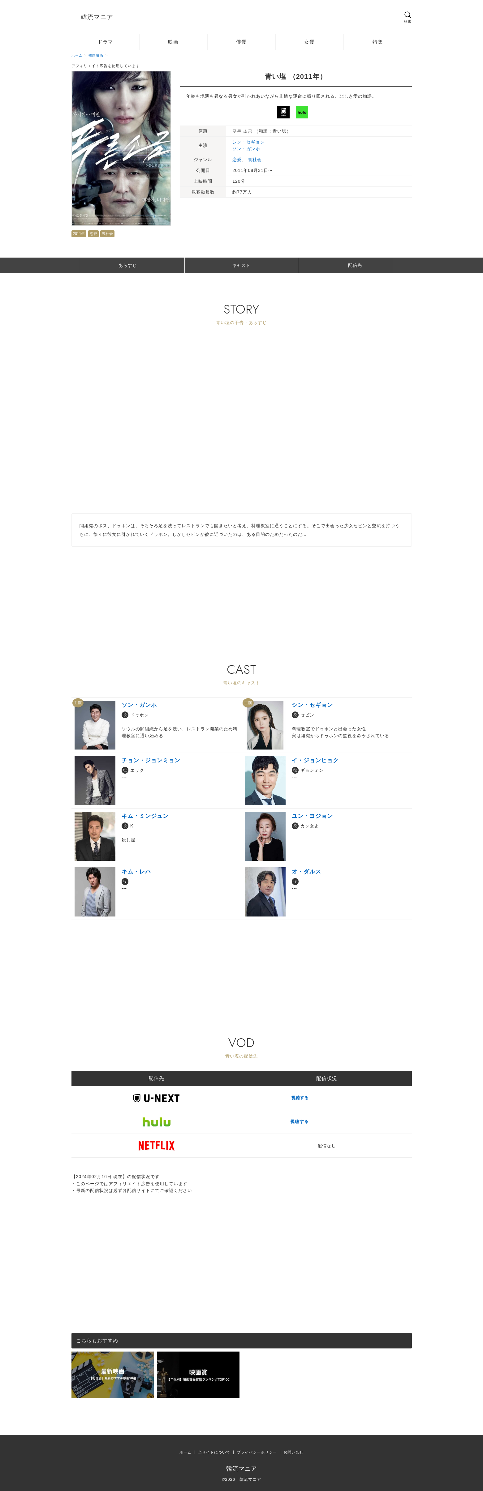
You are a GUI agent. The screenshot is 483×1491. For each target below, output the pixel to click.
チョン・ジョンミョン (151, 760)
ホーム (185, 1452)
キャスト (241, 265)
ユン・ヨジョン (312, 816)
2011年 (79, 234)
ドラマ (105, 42)
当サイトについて (214, 1452)
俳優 (241, 42)
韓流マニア (97, 17)
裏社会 (107, 234)
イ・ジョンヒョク (315, 760)
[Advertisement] (241, 590)
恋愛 (93, 234)
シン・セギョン (248, 141)
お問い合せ (293, 1452)
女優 (309, 42)
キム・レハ (136, 872)
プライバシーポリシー (257, 1452)
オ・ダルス (306, 872)
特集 (378, 42)
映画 (173, 42)
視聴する (326, 1097)
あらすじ (128, 265)
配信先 (355, 265)
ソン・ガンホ (246, 148)
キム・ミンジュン (145, 816)
